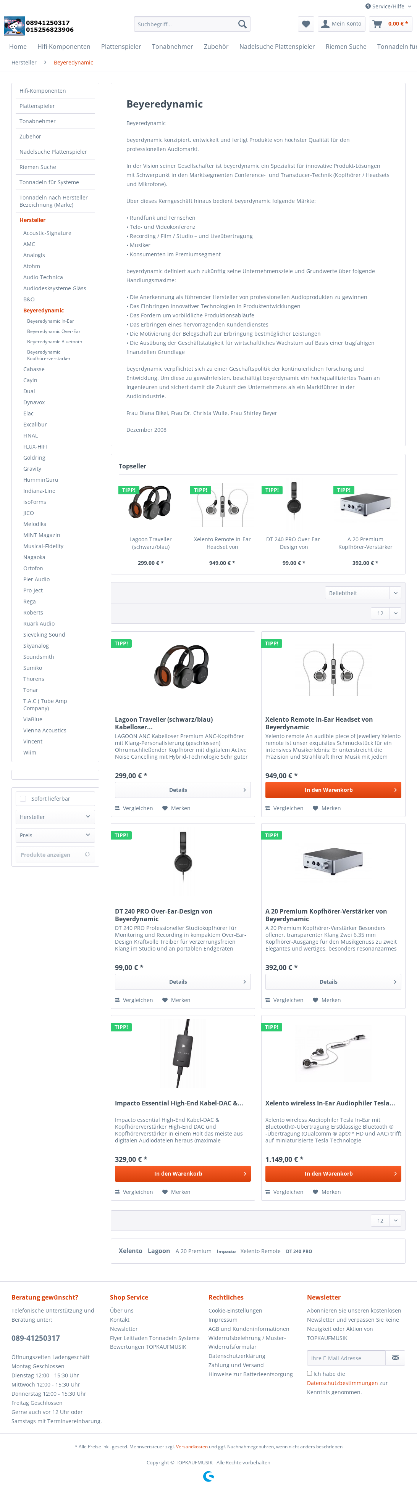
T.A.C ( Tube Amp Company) (45, 704)
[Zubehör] (216, 46)
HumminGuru (40, 479)
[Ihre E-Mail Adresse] (346, 1358)
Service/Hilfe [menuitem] (385, 6)
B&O (29, 299)
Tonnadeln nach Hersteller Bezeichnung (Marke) (53, 201)
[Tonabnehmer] (173, 46)
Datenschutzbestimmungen (342, 1383)
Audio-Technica (43, 277)
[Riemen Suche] (346, 46)
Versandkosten (192, 1446)
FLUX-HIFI (35, 446)
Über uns (122, 1310)
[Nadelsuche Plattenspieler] (277, 46)
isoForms (34, 501)
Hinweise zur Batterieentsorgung (250, 1374)
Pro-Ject (33, 590)
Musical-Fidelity (43, 546)
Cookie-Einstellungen (235, 1310)
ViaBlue (32, 719)
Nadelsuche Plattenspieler (53, 151)
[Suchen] (242, 24)
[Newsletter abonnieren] (395, 1358)
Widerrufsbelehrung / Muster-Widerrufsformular (247, 1342)
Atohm (31, 266)
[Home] (18, 46)
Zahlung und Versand (236, 1365)
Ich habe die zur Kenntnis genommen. (347, 1383)
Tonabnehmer (37, 121)
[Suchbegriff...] (192, 24)
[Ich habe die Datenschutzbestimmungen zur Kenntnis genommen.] (309, 1373)
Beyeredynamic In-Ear (50, 321)
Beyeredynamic (43, 310)
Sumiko (32, 667)
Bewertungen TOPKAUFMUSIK (148, 1346)
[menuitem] (192, 27)
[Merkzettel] (306, 24)
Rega (29, 601)
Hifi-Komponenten (42, 90)
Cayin (30, 380)
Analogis (34, 255)
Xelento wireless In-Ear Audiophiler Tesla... (330, 1103)
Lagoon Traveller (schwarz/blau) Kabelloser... (150, 543)
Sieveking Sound (44, 634)
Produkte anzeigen (55, 854)
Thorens (33, 678)
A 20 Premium (194, 1251)
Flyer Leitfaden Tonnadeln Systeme (155, 1338)
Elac (28, 413)
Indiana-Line (39, 490)
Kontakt (119, 1319)
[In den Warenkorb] (333, 790)
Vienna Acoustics (44, 730)
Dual (29, 391)
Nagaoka (34, 557)
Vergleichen (134, 808)
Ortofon (33, 568)
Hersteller (32, 220)
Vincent (32, 741)
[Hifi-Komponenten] (64, 46)
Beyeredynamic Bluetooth (54, 341)
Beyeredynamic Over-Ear (54, 331)
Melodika (35, 524)
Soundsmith (38, 656)
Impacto (227, 1251)
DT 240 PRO (299, 1251)
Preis (26, 835)
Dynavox (34, 402)
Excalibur (35, 424)
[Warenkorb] (390, 24)
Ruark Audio (39, 623)
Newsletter (124, 1328)
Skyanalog (36, 645)
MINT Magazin (41, 535)
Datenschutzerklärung (236, 1355)
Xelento (131, 1251)
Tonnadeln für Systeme (49, 182)
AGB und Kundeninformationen (248, 1328)
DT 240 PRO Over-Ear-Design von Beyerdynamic (294, 543)
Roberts (33, 612)
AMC (29, 244)
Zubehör (30, 136)
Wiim (29, 752)
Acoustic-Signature (47, 232)
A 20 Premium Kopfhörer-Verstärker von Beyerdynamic (365, 543)
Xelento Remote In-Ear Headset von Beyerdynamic (222, 543)
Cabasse (34, 369)
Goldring (34, 457)
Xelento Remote (261, 1251)
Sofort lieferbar (50, 798)
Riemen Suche (37, 167)
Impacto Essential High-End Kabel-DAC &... (179, 1103)
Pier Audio (36, 579)
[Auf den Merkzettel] (176, 808)
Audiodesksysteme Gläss (54, 288)
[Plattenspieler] (121, 46)
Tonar (30, 689)
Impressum (223, 1319)
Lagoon (160, 1251)
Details (207, 788)
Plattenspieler (37, 105)
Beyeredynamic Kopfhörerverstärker (49, 355)
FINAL (30, 435)
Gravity (32, 468)
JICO (28, 512)
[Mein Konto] (341, 24)
